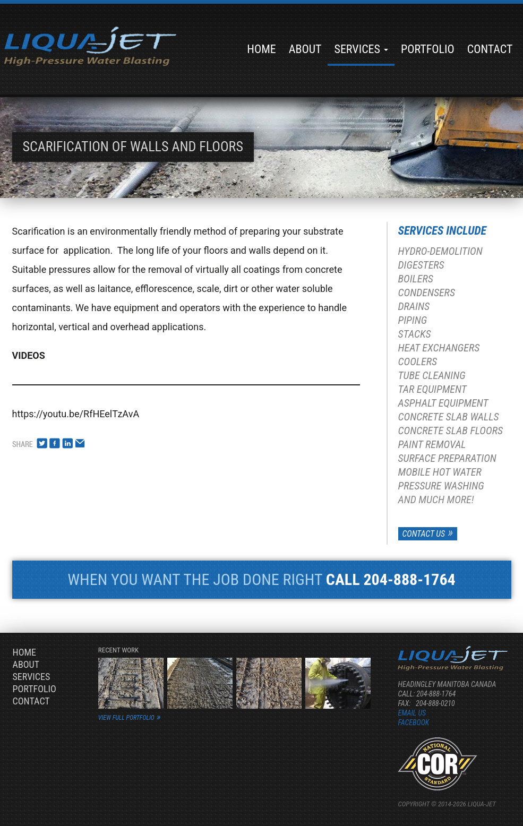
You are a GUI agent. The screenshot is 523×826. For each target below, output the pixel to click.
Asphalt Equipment (443, 403)
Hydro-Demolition (440, 251)
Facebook (413, 722)
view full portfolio (126, 717)
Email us (412, 713)
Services (361, 49)
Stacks (414, 334)
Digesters (421, 265)
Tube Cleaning (432, 375)
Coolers (418, 361)
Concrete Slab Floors (450, 430)
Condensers (426, 292)
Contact (490, 49)
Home (261, 49)
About (305, 49)
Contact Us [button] (423, 534)
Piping (412, 320)
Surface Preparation (447, 458)
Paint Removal (432, 444)
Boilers (415, 278)
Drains (414, 306)
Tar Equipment (432, 389)
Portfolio (428, 49)
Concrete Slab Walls (448, 416)
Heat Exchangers (439, 347)
